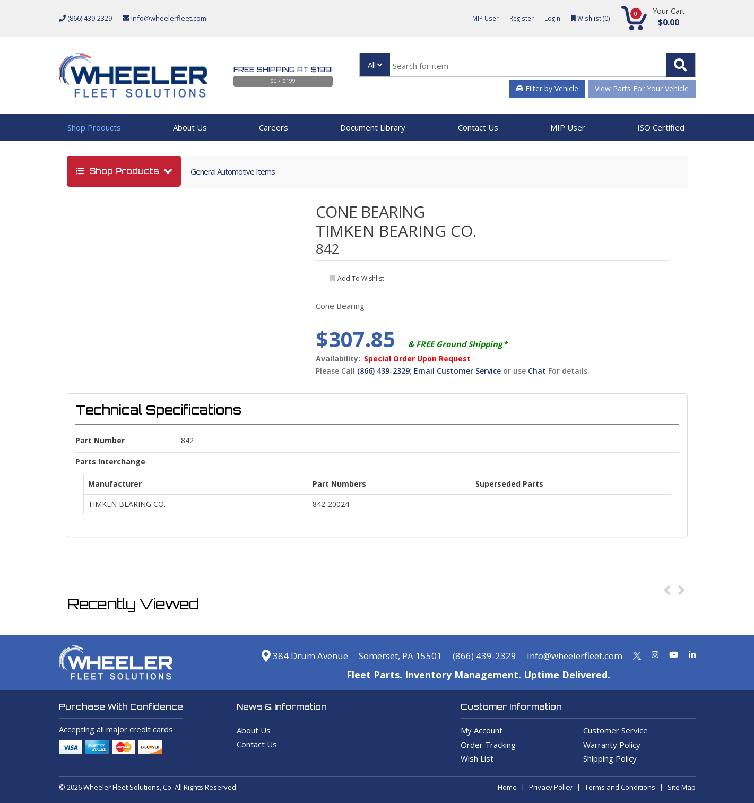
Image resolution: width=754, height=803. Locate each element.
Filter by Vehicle (547, 88)
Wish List (477, 758)
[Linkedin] (692, 654)
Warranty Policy (611, 744)
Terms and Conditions (620, 787)
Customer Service (615, 730)
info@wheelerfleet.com (164, 18)
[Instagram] (655, 654)
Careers (273, 127)
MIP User (479, 18)
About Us (190, 127)
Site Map (682, 787)
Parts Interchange (110, 461)
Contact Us (478, 127)
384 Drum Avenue (284, 655)
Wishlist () (589, 18)
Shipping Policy (610, 758)
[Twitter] (637, 654)
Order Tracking (488, 744)
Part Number (100, 440)
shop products (118, 171)
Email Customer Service (457, 371)
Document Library (372, 127)
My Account (481, 730)
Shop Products (94, 127)
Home (507, 787)
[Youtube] (673, 654)
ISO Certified (660, 127)
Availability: (338, 359)
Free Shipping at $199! (283, 69)
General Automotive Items (232, 171)
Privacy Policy (551, 787)
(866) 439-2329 (85, 18)
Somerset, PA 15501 (386, 655)
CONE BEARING (370, 211)
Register (518, 18)
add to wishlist (360, 278)
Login (550, 18)
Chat (537, 371)
